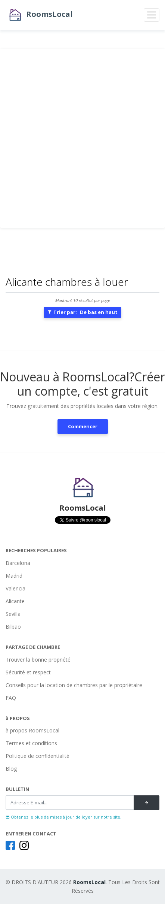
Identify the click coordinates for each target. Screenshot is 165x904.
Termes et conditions (31, 743)
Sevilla (13, 613)
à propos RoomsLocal (32, 730)
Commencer (82, 426)
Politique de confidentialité (37, 755)
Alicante (15, 601)
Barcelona (18, 562)
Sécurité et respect (28, 672)
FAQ (11, 697)
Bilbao (13, 626)
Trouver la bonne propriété (38, 659)
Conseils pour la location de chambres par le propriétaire (74, 685)
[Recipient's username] (70, 802)
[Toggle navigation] (151, 15)
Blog (11, 768)
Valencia (15, 588)
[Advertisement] (82, 138)
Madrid (14, 575)
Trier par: (82, 312)
